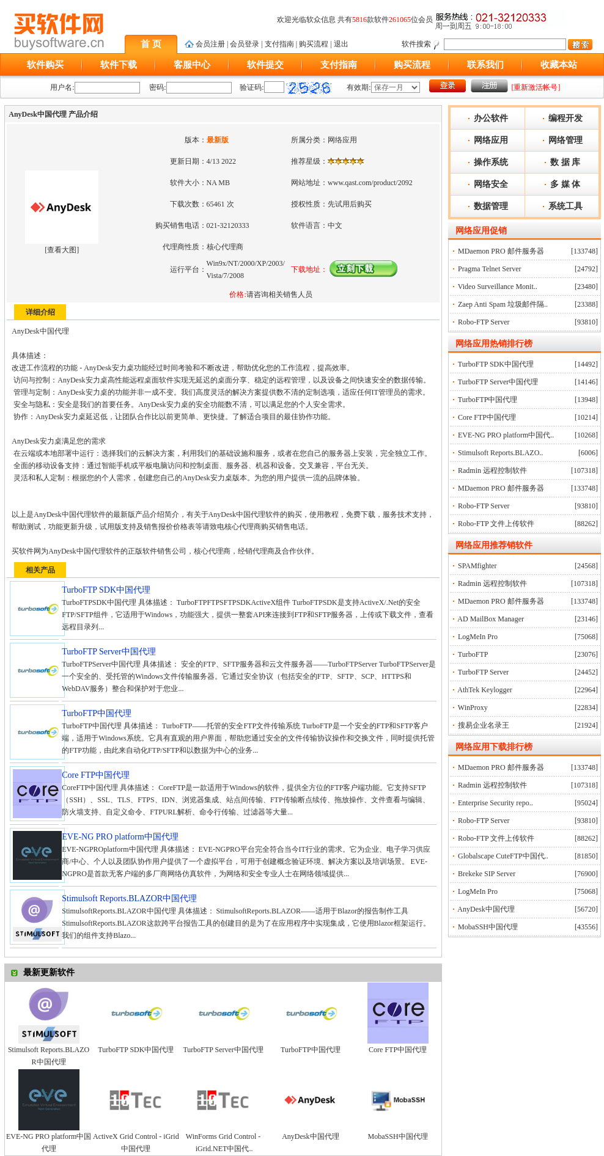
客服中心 (192, 65)
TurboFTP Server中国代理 (223, 1049)
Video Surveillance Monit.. (497, 286)
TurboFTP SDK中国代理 (136, 1049)
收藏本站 (558, 65)
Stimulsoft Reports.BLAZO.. (500, 452)
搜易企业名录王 (483, 725)
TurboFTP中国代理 (311, 1049)
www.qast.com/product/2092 (370, 182)
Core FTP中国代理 (398, 1049)
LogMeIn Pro (478, 636)
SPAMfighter (477, 566)
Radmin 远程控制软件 (492, 470)
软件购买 (45, 65)
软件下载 (118, 65)
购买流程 (313, 44)
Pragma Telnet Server (489, 269)
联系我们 (485, 65)
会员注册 (210, 44)
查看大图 (61, 250)
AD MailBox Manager (490, 619)
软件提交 (265, 65)
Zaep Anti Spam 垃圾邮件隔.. (503, 304)
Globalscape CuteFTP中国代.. (503, 856)
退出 (341, 44)
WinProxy (473, 707)
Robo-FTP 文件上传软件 (496, 523)
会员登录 (244, 44)
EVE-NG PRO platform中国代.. (506, 435)
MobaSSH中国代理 (398, 1136)
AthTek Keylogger (484, 690)
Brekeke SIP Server (486, 873)
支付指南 (279, 44)
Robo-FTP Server (484, 322)
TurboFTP (473, 654)
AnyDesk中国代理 (310, 1136)
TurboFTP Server (483, 672)
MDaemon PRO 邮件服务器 (501, 251)
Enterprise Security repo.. (495, 803)
